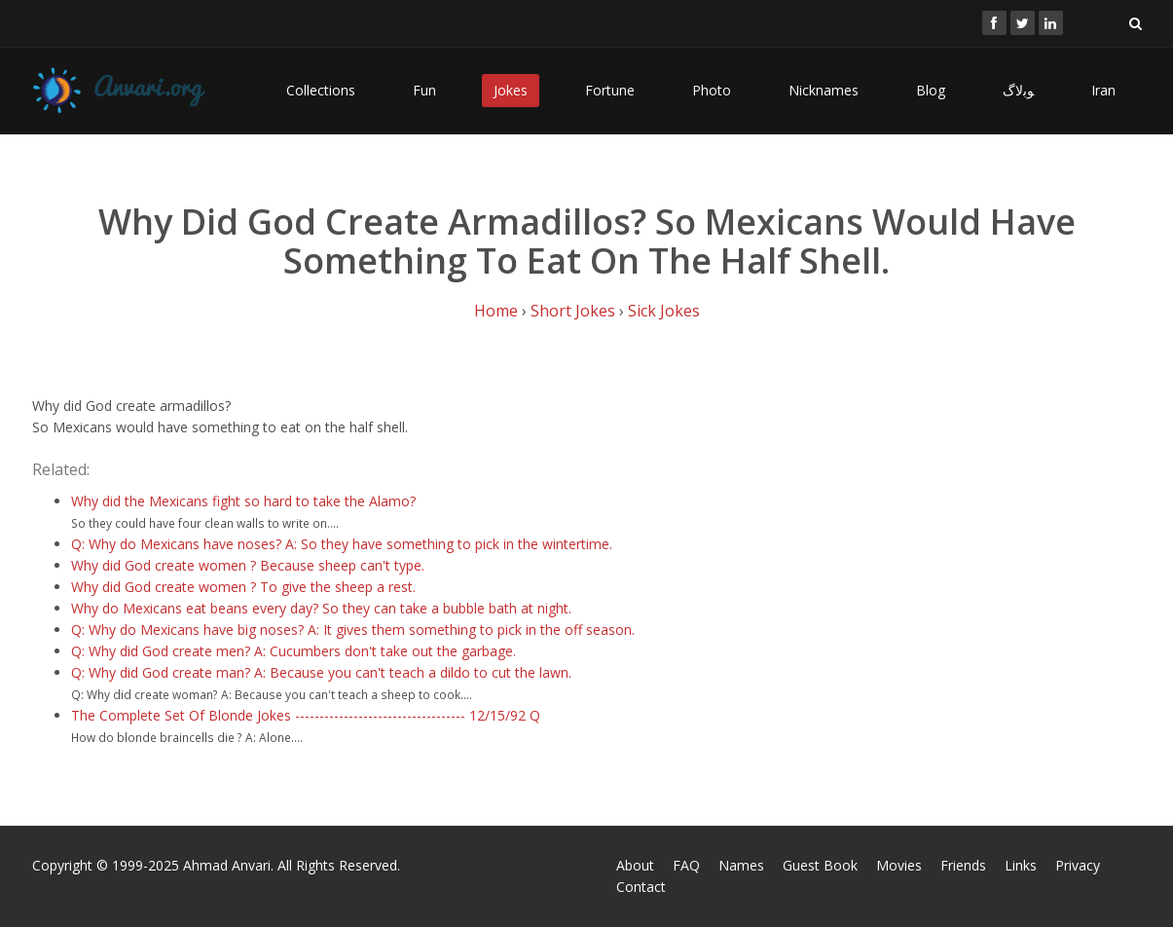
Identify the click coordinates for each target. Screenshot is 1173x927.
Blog (930, 90)
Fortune (610, 90)
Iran (1103, 90)
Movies (899, 865)
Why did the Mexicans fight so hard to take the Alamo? (243, 501)
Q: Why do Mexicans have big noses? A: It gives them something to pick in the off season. (353, 629)
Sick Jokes (664, 310)
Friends (963, 865)
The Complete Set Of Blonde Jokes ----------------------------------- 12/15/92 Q (305, 715)
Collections (320, 90)
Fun (424, 90)
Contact (641, 886)
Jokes (511, 90)
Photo (711, 90)
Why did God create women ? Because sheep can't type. (247, 565)
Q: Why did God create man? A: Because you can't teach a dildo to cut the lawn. (321, 672)
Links (1021, 865)
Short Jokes (573, 310)
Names (741, 865)
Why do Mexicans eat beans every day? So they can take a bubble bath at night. (321, 608)
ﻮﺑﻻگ (1018, 90)
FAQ (686, 865)
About (635, 865)
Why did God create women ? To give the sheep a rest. (243, 586)
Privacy (1077, 865)
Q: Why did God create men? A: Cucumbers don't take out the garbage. (293, 651)
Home (496, 310)
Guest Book (820, 865)
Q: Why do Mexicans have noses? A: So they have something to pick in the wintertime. (341, 544)
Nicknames (823, 90)
